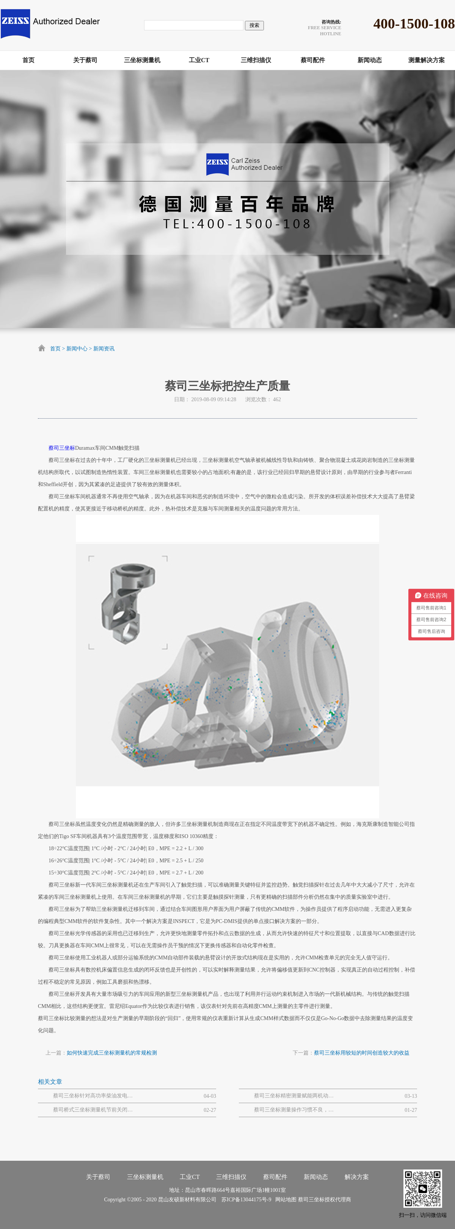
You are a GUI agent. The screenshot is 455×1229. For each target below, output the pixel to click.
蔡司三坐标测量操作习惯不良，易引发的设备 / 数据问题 (294, 1110)
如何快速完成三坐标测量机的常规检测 (112, 1053)
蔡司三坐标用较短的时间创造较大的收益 (362, 1053)
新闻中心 (77, 349)
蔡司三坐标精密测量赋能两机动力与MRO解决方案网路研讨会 (294, 1096)
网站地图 (285, 1199)
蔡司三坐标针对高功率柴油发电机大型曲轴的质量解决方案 (93, 1096)
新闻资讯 (104, 349)
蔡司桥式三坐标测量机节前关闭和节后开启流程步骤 (93, 1110)
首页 (55, 349)
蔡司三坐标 (62, 448)
